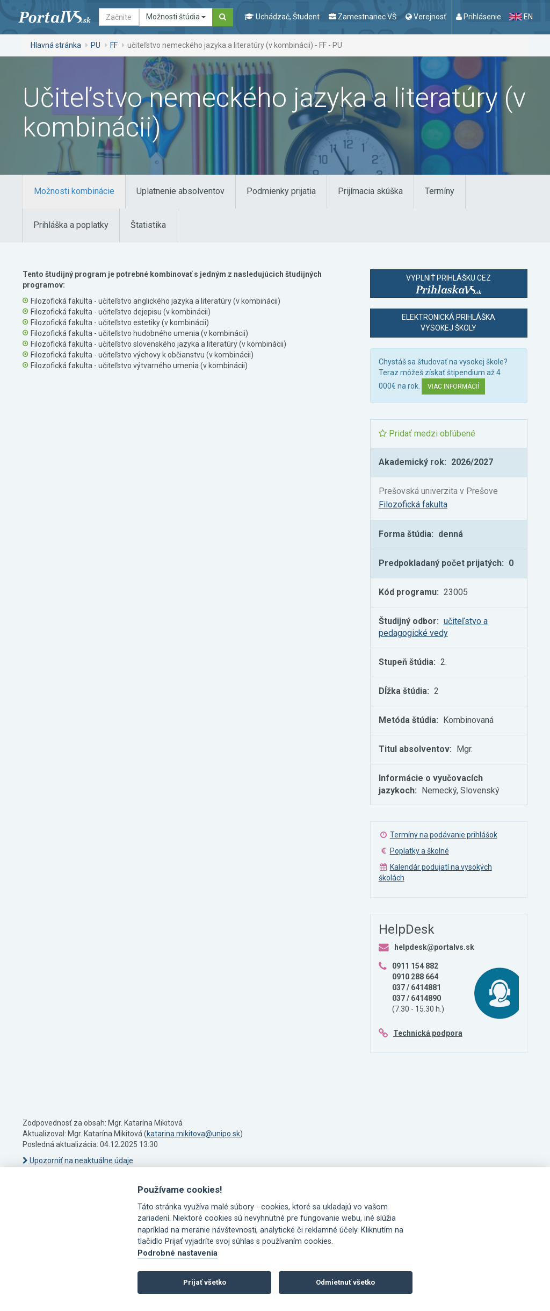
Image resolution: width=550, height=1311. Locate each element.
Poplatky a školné (419, 851)
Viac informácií (453, 386)
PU (95, 45)
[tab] (74, 192)
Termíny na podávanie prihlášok (443, 834)
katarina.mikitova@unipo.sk (193, 1133)
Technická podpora (427, 1033)
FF (114, 45)
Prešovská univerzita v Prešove (438, 491)
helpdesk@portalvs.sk (434, 947)
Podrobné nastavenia (178, 1253)
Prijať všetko (204, 1282)
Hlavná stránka (56, 45)
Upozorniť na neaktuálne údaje (78, 1160)
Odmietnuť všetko (345, 1282)
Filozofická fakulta (413, 504)
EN (521, 16)
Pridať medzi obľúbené (427, 433)
